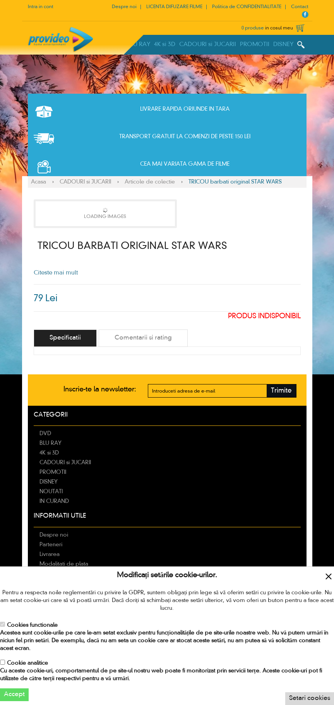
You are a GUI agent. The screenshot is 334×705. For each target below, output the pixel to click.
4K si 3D (164, 44)
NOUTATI (51, 491)
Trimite (281, 391)
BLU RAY (138, 44)
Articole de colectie (150, 182)
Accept (14, 694)
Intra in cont (40, 7)
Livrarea (49, 554)
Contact (299, 7)
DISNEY (283, 44)
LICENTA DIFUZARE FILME (174, 7)
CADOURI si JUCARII (207, 44)
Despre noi (124, 7)
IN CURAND (54, 501)
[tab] (65, 338)
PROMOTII (254, 44)
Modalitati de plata (63, 564)
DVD (45, 433)
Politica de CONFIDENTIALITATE (246, 7)
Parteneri (50, 544)
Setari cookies (309, 698)
